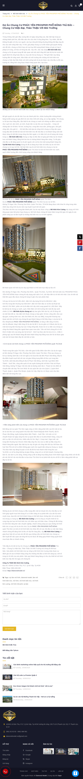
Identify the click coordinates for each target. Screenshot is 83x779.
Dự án (52, 771)
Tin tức (44, 771)
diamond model (26, 577)
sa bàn (26, 584)
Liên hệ (60, 771)
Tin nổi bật (8, 658)
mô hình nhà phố (17, 584)
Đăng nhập (6, 755)
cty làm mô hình (14, 577)
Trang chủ (24, 771)
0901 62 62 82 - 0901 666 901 (16, 731)
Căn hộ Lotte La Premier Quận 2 (25, 675)
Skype (28, 759)
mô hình (16, 581)
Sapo (60, 775)
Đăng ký (5, 759)
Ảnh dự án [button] (47, 744)
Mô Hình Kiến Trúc (9, 645)
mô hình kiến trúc (26, 581)
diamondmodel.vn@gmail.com (16, 736)
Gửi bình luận (9, 629)
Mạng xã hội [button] (28, 744)
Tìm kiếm (6, 750)
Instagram (29, 763)
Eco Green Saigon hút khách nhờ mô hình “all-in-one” (33, 686)
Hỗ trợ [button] (6, 744)
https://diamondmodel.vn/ (16, 571)
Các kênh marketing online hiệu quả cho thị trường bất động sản (37, 664)
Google (28, 755)
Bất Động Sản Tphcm (10, 650)
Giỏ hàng (6, 763)
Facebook (29, 750)
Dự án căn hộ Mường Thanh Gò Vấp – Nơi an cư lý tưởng (34, 697)
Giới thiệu (34, 771)
